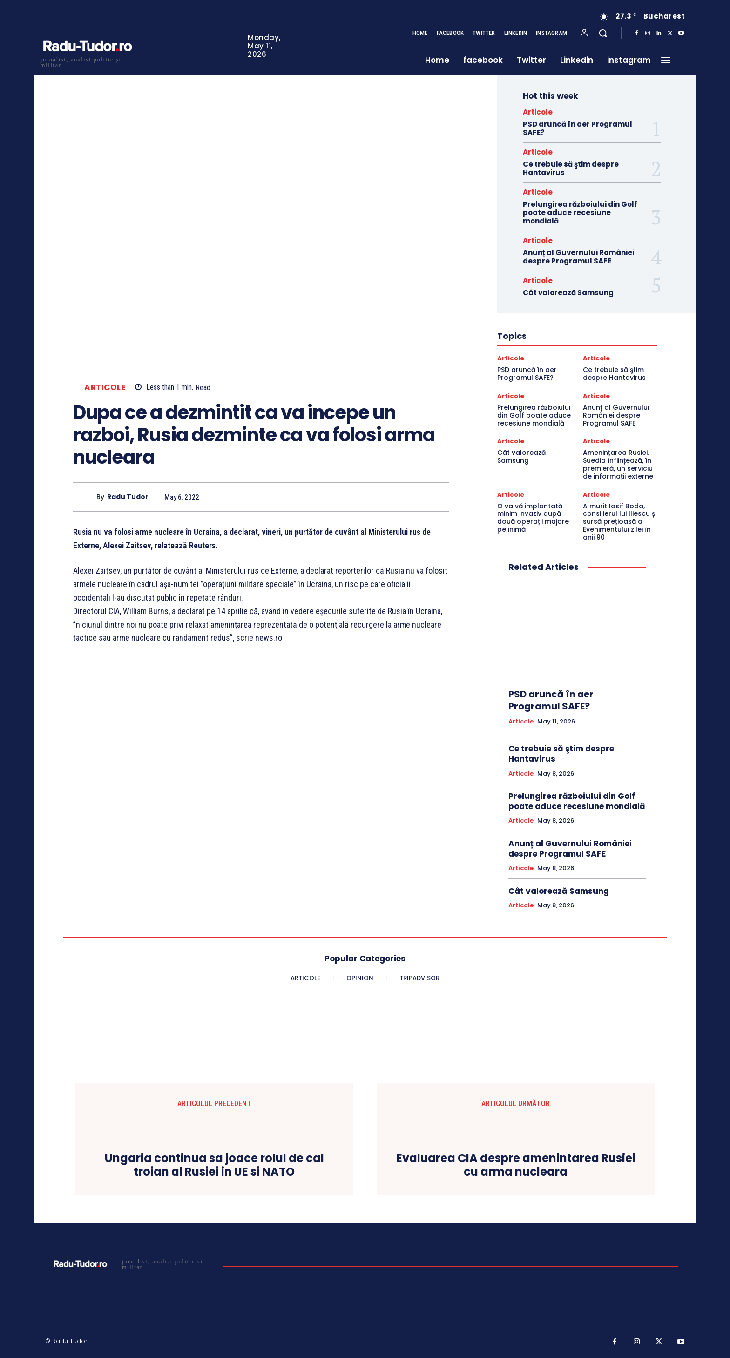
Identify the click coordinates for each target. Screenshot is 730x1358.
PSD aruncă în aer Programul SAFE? (577, 128)
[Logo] (132, 1264)
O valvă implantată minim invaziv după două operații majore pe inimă (533, 517)
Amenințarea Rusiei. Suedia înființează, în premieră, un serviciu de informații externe (618, 464)
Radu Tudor (128, 497)
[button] (603, 33)
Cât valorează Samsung (568, 292)
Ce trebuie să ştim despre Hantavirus (571, 168)
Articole (104, 388)
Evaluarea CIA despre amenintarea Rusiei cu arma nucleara (515, 1165)
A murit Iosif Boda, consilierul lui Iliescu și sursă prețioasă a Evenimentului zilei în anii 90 (619, 521)
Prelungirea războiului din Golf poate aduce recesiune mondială (580, 212)
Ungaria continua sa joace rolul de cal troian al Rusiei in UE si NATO (214, 1165)
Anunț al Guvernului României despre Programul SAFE (578, 257)
